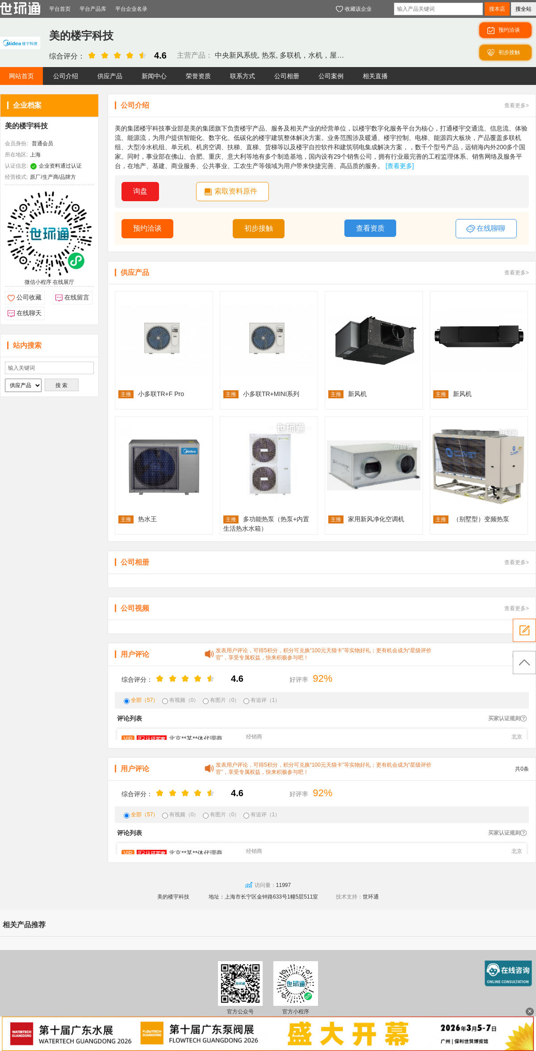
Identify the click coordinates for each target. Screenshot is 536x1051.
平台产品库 (93, 9)
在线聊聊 (485, 228)
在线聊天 (29, 313)
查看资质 (370, 228)
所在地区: (16, 155)
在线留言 (76, 297)
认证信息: (16, 166)
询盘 (140, 191)
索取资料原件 (235, 191)
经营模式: (16, 177)
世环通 (371, 897)
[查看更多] (399, 165)
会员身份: (16, 143)
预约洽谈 (147, 228)
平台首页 (60, 9)
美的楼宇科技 (26, 126)
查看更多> (516, 105)
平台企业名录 (131, 9)
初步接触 (258, 228)
